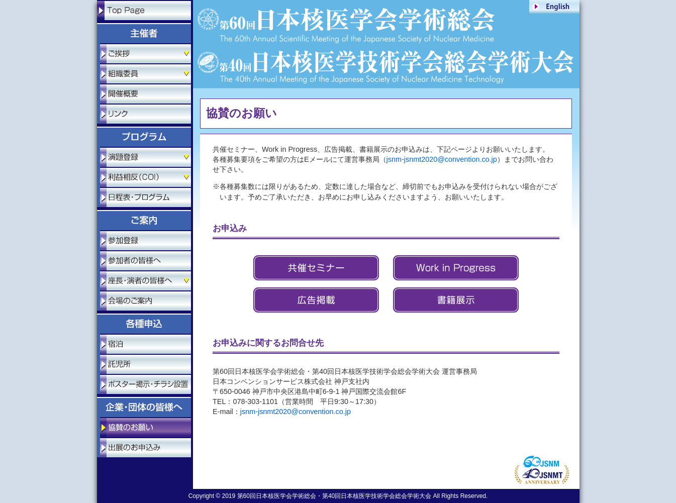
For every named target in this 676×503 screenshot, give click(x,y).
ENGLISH (554, 7)
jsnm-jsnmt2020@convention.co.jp (442, 159)
